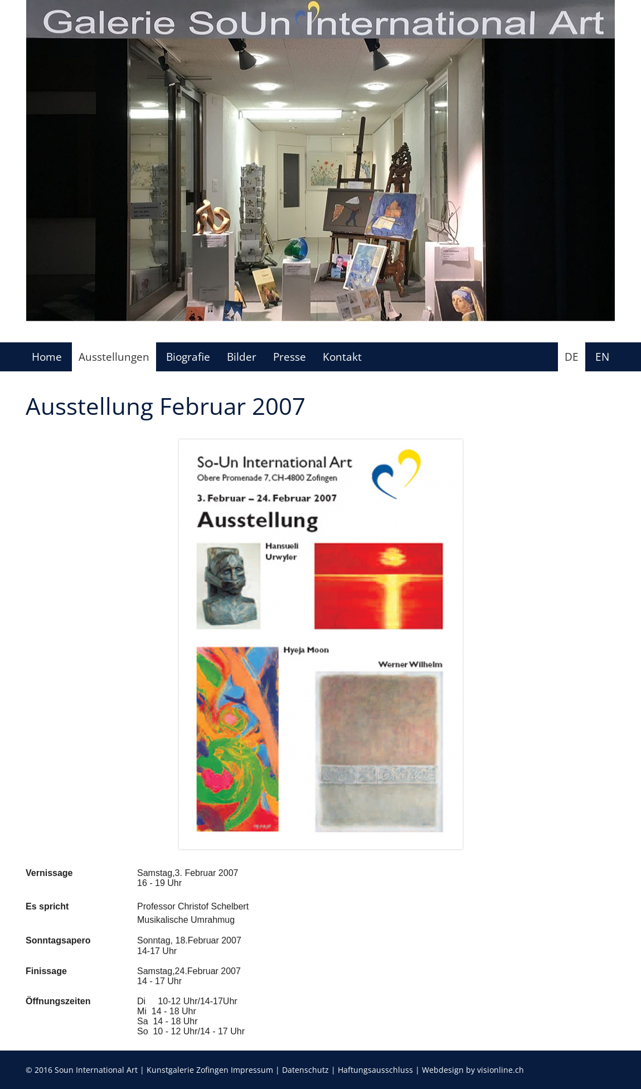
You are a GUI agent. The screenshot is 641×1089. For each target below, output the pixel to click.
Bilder (241, 356)
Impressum (252, 1069)
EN (602, 356)
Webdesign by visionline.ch (473, 1069)
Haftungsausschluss (375, 1069)
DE (572, 356)
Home (47, 356)
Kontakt (342, 356)
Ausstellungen (114, 356)
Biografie (188, 356)
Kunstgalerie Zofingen (188, 1069)
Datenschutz (305, 1069)
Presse (289, 356)
